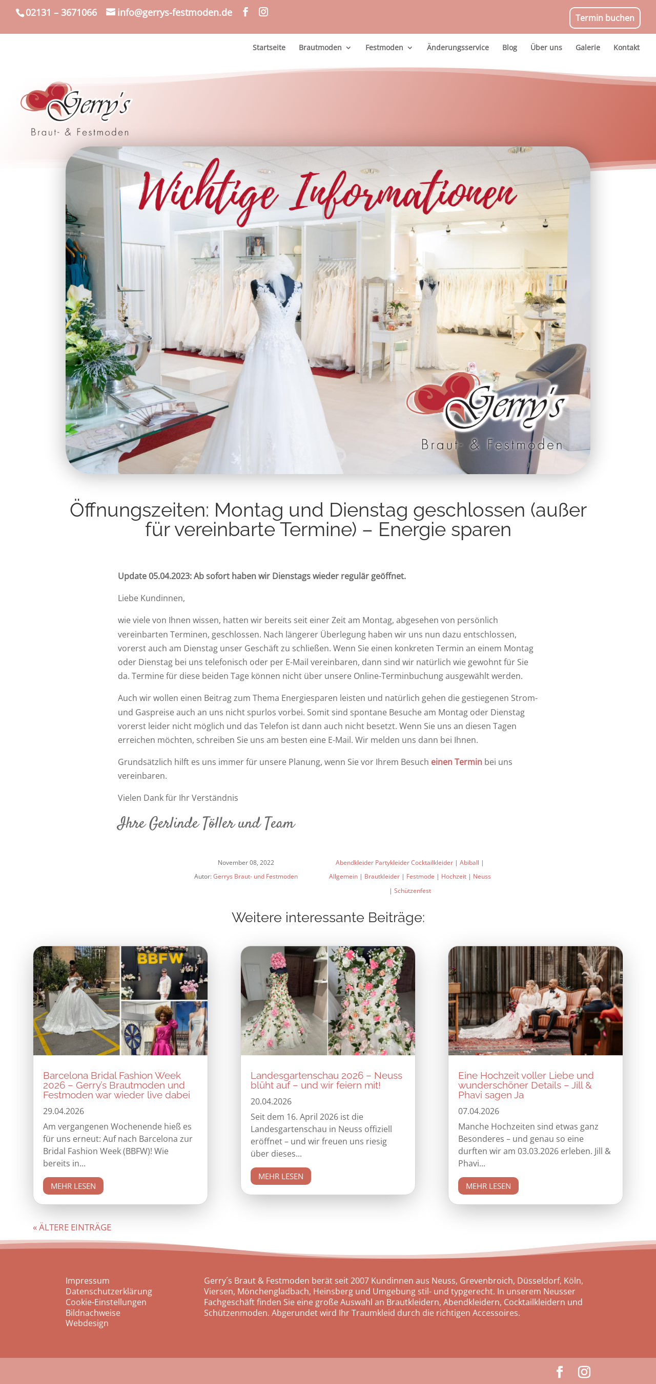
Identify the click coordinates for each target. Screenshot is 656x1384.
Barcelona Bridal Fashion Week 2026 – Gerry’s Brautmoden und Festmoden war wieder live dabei (116, 1085)
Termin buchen (605, 18)
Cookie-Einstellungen (106, 1302)
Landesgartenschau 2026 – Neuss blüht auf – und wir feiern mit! (326, 1080)
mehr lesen (73, 1186)
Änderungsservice (458, 48)
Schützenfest (412, 890)
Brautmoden (320, 48)
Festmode (420, 876)
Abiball (469, 862)
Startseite (269, 48)
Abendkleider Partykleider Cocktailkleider (394, 862)
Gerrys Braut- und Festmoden (255, 876)
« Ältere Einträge (72, 1227)
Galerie (588, 48)
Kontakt (626, 48)
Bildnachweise (93, 1312)
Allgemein (343, 876)
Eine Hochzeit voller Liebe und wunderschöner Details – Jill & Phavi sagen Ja (526, 1085)
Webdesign (87, 1323)
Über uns (546, 48)
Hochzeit (453, 876)
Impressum (88, 1280)
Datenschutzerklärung (109, 1291)
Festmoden (384, 48)
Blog (509, 48)
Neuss (482, 876)
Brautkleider (382, 876)
